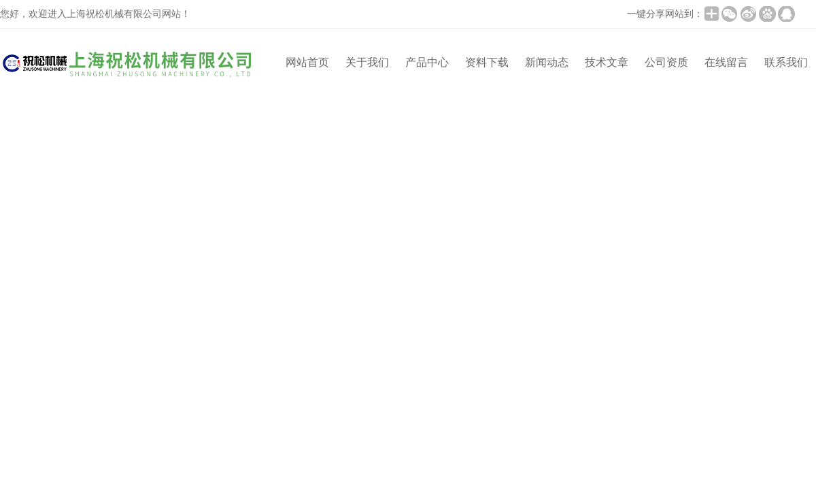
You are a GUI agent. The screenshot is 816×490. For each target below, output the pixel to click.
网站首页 (307, 62)
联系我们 (786, 62)
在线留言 (726, 62)
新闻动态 (546, 62)
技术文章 (606, 62)
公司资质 (666, 62)
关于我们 (367, 62)
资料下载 (487, 62)
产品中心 (427, 62)
